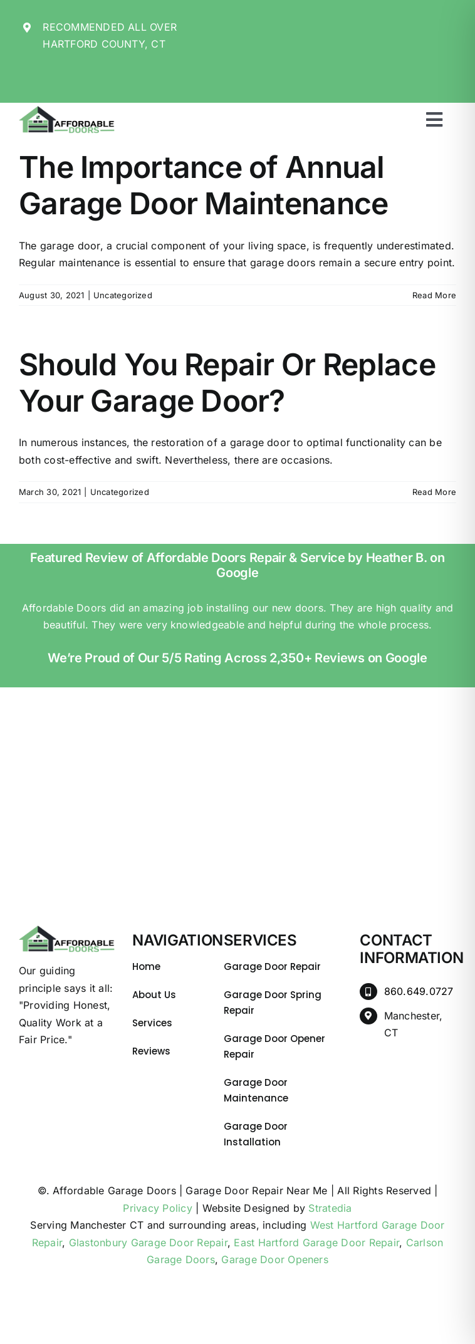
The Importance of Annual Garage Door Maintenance (203, 185)
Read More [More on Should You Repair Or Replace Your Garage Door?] (434, 492)
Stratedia (330, 1208)
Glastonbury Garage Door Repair (148, 1242)
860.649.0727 (419, 991)
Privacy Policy (157, 1208)
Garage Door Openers (274, 1259)
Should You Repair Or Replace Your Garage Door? (227, 382)
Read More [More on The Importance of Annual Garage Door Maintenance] (434, 295)
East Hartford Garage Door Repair (316, 1242)
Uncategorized (122, 295)
